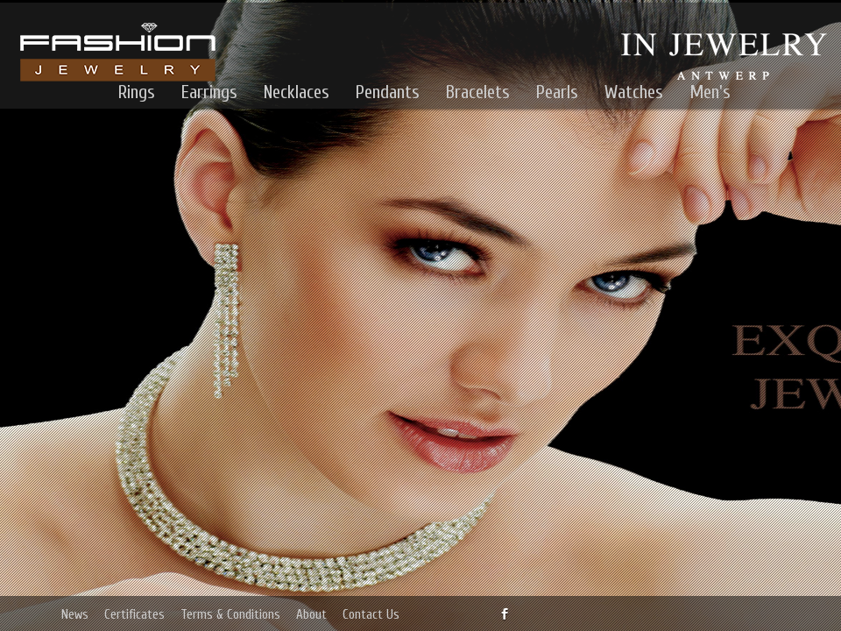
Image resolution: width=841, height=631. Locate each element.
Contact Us (371, 614)
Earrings (209, 92)
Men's (710, 92)
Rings (136, 92)
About (311, 614)
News (74, 614)
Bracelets (478, 92)
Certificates (134, 614)
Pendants (388, 92)
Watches (633, 92)
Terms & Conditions (230, 614)
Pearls (557, 92)
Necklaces (296, 92)
